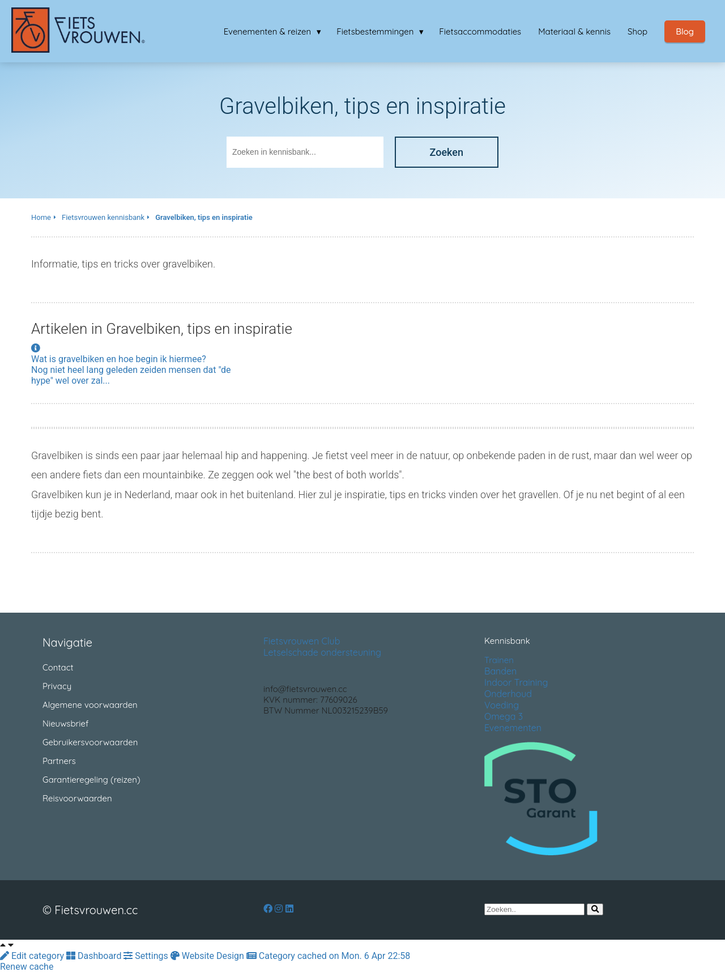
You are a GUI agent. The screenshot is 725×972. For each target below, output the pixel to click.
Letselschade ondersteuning (322, 652)
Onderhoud (508, 693)
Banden (500, 671)
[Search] (595, 909)
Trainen (499, 660)
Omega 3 (503, 716)
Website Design (208, 955)
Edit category (33, 955)
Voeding (501, 705)
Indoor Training (516, 682)
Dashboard (94, 955)
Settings (146, 955)
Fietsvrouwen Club (301, 641)
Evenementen (512, 727)
